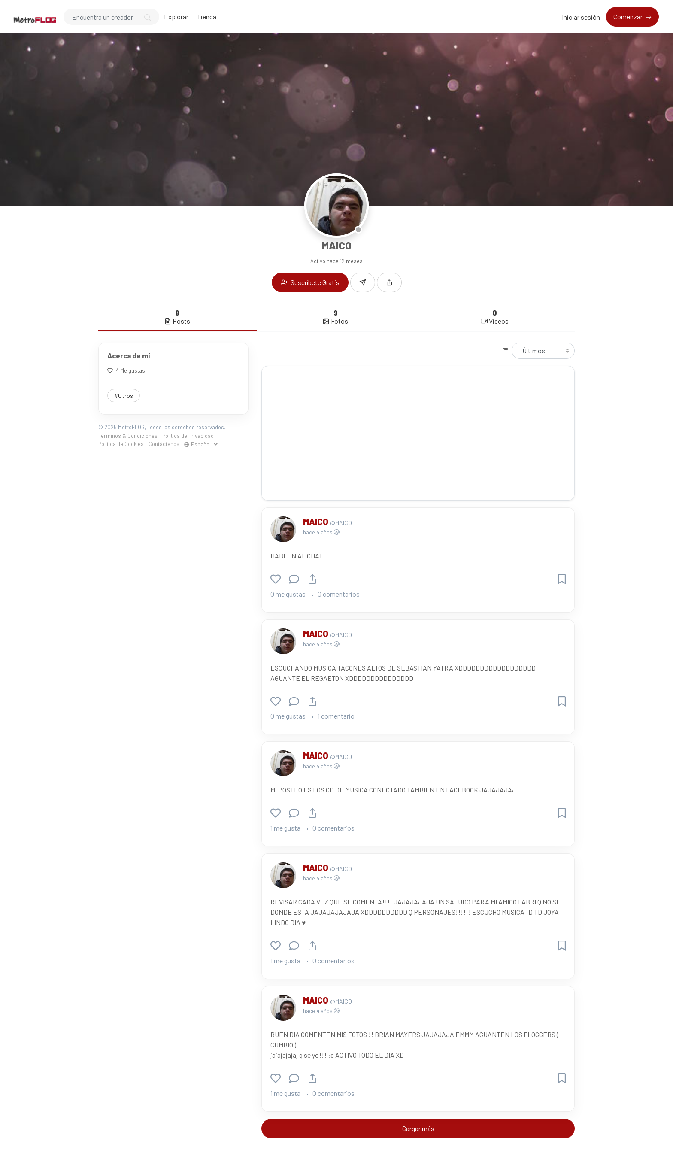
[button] (389, 282)
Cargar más (418, 1128)
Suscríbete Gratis (310, 282)
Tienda (206, 16)
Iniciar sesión (581, 17)
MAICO (316, 521)
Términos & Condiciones (128, 435)
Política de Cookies (121, 443)
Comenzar (628, 16)
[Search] (111, 16)
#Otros (123, 395)
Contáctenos (164, 443)
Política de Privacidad (188, 435)
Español (198, 444)
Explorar (176, 16)
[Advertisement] (418, 433)
